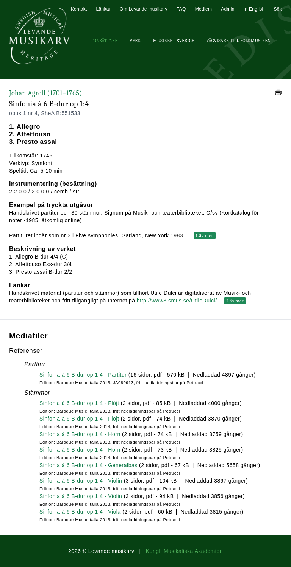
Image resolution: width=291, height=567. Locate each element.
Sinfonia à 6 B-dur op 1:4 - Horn (79, 434)
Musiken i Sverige (173, 40)
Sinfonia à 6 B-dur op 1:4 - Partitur (83, 375)
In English (254, 9)
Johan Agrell (45, 93)
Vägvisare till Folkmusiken (238, 40)
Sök (278, 9)
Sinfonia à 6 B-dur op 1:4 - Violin (80, 481)
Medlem (203, 9)
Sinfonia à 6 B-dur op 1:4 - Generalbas (88, 465)
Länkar (103, 9)
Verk (135, 40)
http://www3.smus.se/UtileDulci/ (177, 301)
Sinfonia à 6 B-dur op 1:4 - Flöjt (79, 403)
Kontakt (79, 9)
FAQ (181, 9)
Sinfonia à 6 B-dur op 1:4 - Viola (80, 512)
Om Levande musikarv (143, 9)
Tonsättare (104, 40)
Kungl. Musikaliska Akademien (184, 551)
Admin (228, 9)
